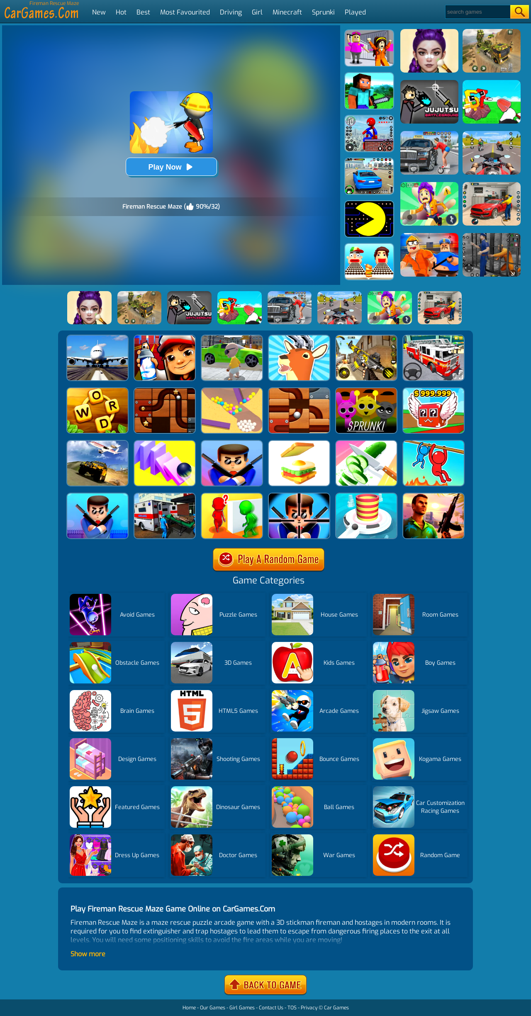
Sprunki (323, 12)
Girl (257, 12)
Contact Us (271, 1007)
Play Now (171, 167)
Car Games (336, 1007)
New (99, 12)
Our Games (212, 1007)
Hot (121, 12)
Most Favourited (185, 12)
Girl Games (242, 1007)
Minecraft (287, 12)
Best (143, 12)
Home (189, 1007)
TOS (292, 1007)
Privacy (309, 1007)
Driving (231, 12)
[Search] (477, 12)
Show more (88, 954)
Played (355, 12)
